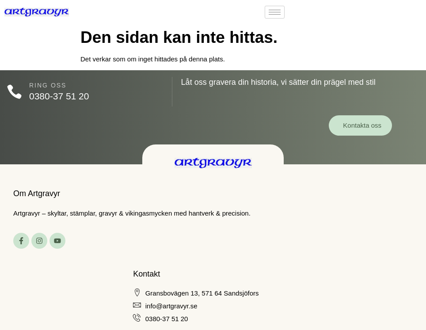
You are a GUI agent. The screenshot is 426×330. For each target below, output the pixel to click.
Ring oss (47, 85)
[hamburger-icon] (275, 12)
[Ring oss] (14, 91)
